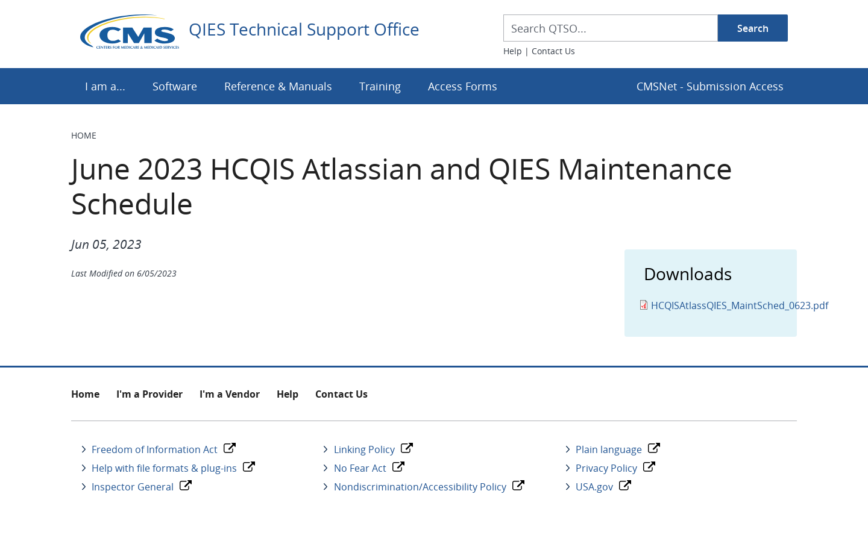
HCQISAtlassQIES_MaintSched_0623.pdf (739, 305)
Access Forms (462, 86)
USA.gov (594, 486)
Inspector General (133, 486)
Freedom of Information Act (155, 449)
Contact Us (553, 51)
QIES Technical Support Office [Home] (304, 29)
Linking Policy (364, 449)
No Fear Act (360, 468)
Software (175, 86)
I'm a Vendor (230, 394)
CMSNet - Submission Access (710, 86)
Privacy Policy (606, 468)
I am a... (105, 86)
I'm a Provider (149, 394)
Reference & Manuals (278, 86)
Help (512, 51)
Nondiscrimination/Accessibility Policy (420, 486)
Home (83, 135)
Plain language (609, 449)
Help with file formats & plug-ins (164, 468)
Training (380, 86)
